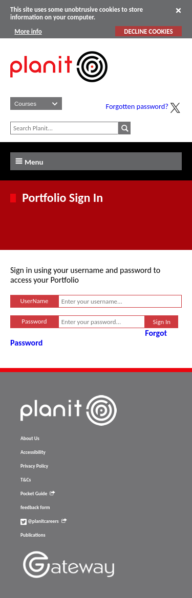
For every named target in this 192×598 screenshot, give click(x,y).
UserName (34, 301)
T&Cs (25, 480)
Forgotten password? (137, 106)
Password (34, 321)
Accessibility (33, 452)
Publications (32, 535)
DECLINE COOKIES (148, 31)
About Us (29, 438)
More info (27, 31)
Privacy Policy (34, 466)
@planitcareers (43, 521)
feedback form (35, 507)
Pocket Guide (37, 494)
